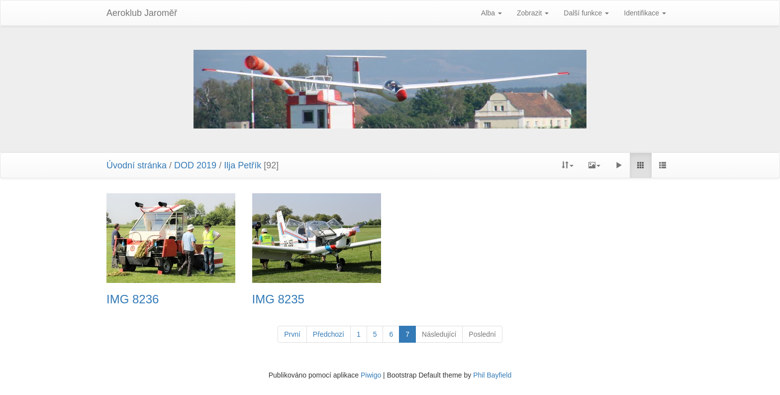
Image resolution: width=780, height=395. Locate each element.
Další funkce (586, 13)
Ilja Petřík (242, 165)
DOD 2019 (196, 165)
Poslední (482, 334)
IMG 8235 (278, 299)
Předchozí (328, 334)
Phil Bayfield (492, 375)
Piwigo (371, 375)
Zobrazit (533, 13)
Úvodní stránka (136, 165)
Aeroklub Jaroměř (141, 13)
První (292, 334)
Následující (439, 334)
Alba (491, 13)
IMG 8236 (132, 299)
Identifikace (645, 13)
